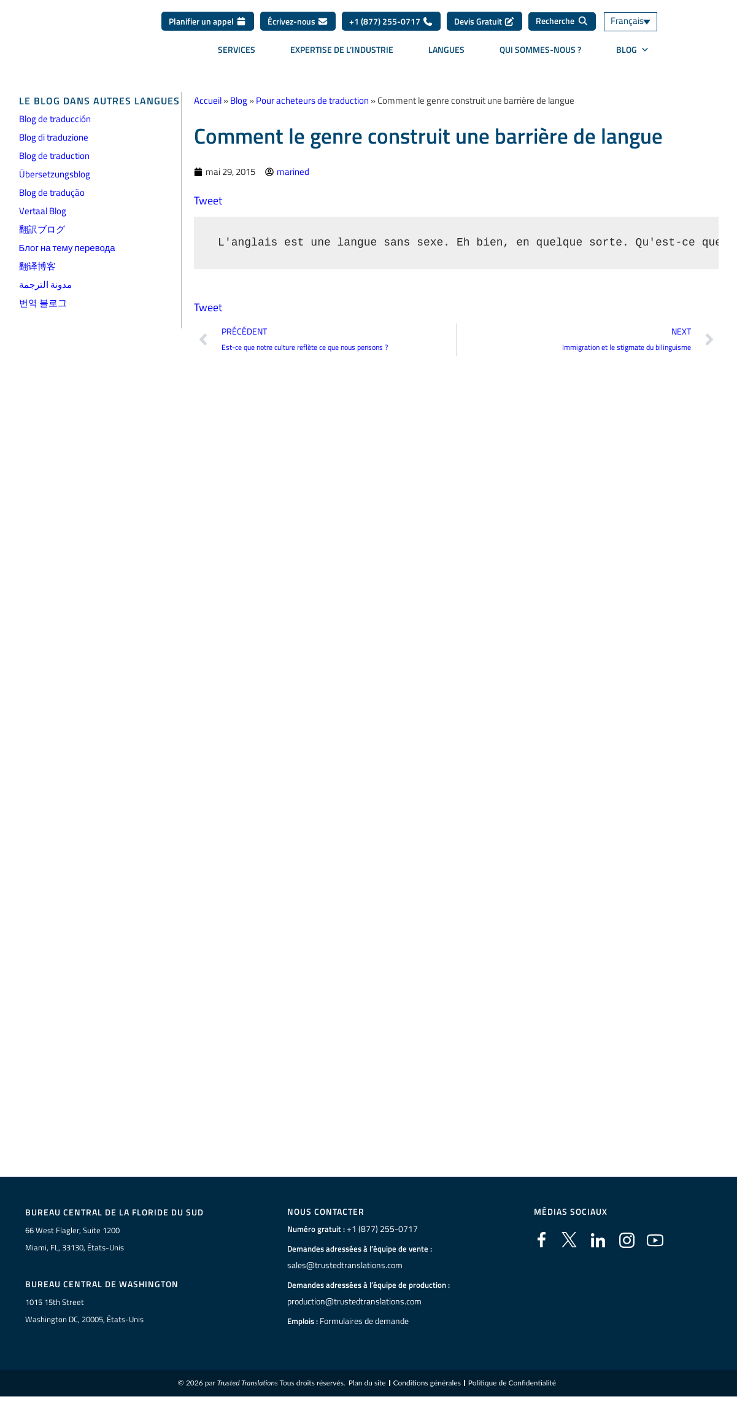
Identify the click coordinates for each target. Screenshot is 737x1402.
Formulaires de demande (363, 1321)
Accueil (208, 100)
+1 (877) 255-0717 (391, 21)
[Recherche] (562, 21)
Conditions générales (427, 1383)
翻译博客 (37, 266)
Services (236, 49)
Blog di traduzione (53, 137)
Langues (446, 49)
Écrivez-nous (298, 21)
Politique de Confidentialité (512, 1383)
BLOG (632, 49)
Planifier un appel (208, 21)
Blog (238, 100)
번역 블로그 (43, 303)
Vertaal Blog (42, 211)
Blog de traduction (54, 156)
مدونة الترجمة (45, 284)
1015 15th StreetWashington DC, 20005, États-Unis (84, 1311)
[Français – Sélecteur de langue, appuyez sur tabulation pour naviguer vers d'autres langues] (639, 21)
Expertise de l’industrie (341, 49)
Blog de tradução (52, 192)
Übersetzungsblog (54, 174)
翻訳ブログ (42, 229)
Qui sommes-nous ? (540, 49)
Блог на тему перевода (67, 248)
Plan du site (367, 1383)
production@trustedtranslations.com (352, 1301)
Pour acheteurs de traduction (312, 100)
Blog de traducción (55, 119)
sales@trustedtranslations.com (342, 1265)
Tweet (208, 200)
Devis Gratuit (484, 21)
